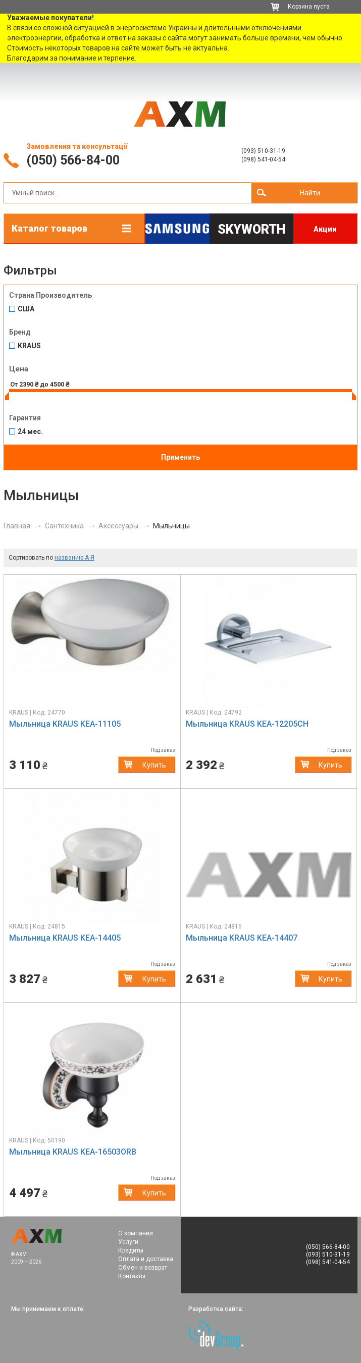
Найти (310, 193)
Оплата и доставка (145, 1259)
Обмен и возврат (142, 1267)
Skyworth (251, 229)
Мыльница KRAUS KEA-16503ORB (72, 1152)
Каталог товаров (49, 228)
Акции (325, 229)
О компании (135, 1233)
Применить (180, 457)
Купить (154, 765)
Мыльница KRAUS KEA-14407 (241, 938)
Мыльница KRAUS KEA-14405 (65, 938)
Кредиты (130, 1250)
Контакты (131, 1276)
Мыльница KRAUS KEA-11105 (65, 724)
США (26, 309)
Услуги (128, 1241)
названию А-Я (74, 557)
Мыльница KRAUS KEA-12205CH (247, 724)
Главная (17, 526)
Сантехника (64, 526)
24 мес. (30, 431)
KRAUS (29, 346)
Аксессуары (118, 526)
